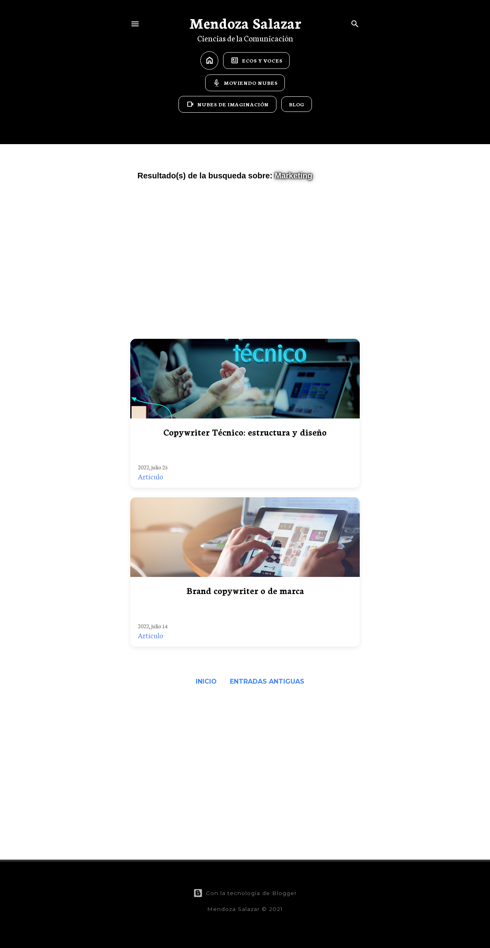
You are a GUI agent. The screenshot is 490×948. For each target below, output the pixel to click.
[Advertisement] (245, 263)
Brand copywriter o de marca (245, 590)
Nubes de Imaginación (227, 104)
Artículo (150, 476)
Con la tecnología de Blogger (245, 893)
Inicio (206, 681)
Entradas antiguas (267, 681)
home (209, 60)
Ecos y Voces (256, 60)
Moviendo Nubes (245, 83)
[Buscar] (355, 22)
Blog (296, 104)
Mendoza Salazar (245, 22)
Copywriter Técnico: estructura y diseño (245, 432)
